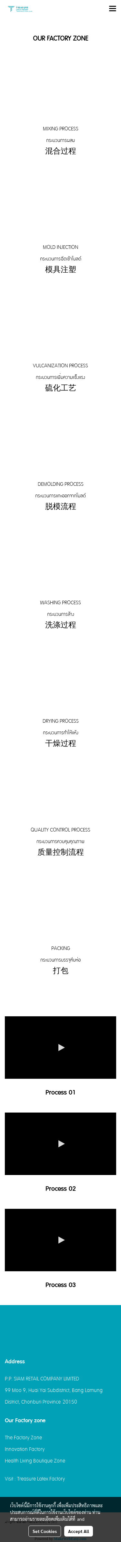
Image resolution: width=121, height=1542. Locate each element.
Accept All (78, 1531)
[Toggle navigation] (113, 9)
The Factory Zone (23, 1438)
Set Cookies (45, 1531)
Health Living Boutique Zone (35, 1461)
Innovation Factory (25, 1449)
